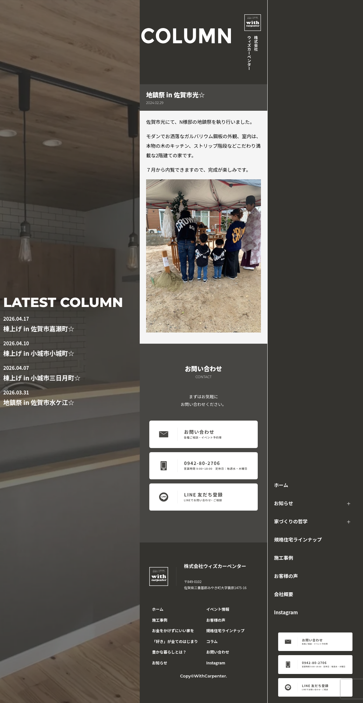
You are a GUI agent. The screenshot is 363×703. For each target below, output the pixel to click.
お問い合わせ (217, 651)
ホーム (281, 485)
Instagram (286, 612)
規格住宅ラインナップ (298, 539)
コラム (212, 641)
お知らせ (283, 503)
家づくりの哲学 (290, 521)
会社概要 (283, 594)
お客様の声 (286, 575)
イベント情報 (217, 609)
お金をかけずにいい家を (173, 630)
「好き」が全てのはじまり (175, 641)
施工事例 (283, 557)
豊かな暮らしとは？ (169, 651)
